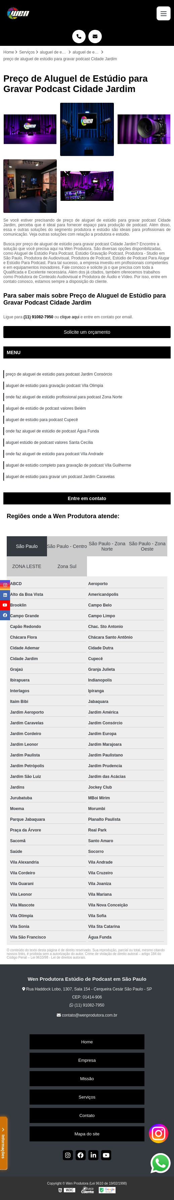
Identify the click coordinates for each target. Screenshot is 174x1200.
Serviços (87, 1097)
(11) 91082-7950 (39, 317)
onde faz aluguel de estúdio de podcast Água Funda (52, 431)
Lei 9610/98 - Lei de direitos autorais (58, 957)
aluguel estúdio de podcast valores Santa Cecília (49, 442)
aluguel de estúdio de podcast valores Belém (46, 408)
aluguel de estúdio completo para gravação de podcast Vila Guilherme (68, 465)
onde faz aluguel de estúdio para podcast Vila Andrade (54, 454)
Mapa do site (87, 1133)
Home (87, 1041)
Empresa (87, 1060)
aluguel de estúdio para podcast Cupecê (42, 419)
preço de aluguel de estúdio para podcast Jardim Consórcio (59, 374)
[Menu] (164, 13)
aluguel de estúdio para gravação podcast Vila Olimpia (54, 385)
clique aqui (69, 317)
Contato (87, 1115)
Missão (87, 1078)
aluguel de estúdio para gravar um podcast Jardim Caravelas (60, 476)
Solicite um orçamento (87, 332)
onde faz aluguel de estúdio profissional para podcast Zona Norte (64, 397)
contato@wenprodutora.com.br (87, 1015)
